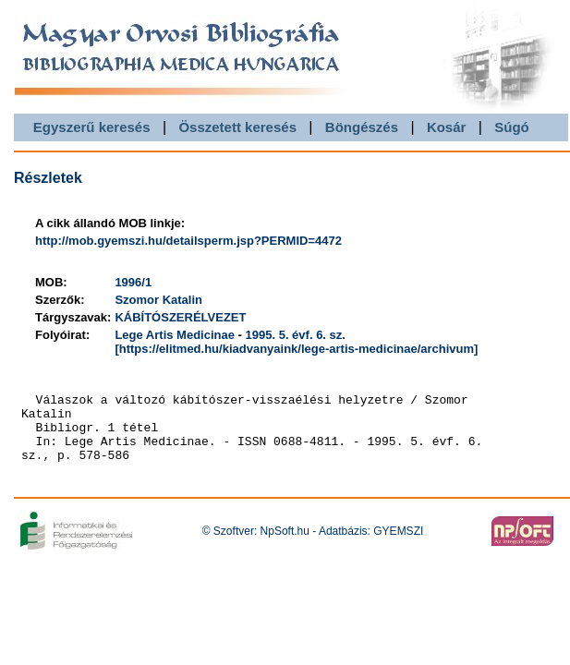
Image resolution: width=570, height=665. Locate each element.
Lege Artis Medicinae (175, 335)
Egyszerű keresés (92, 127)
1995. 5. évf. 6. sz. (296, 335)
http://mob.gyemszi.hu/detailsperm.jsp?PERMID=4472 (188, 241)
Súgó (511, 127)
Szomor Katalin (158, 300)
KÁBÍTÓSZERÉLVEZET (180, 317)
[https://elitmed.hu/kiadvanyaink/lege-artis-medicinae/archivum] (296, 349)
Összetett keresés (237, 127)
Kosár (447, 127)
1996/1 (133, 282)
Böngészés (361, 127)
